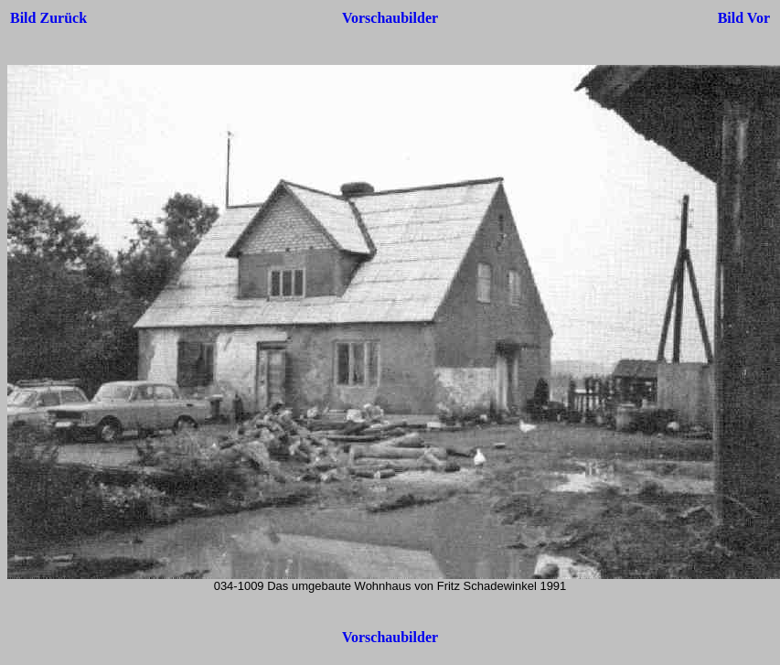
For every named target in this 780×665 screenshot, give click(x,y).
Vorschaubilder (390, 18)
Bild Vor (744, 18)
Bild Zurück (48, 18)
